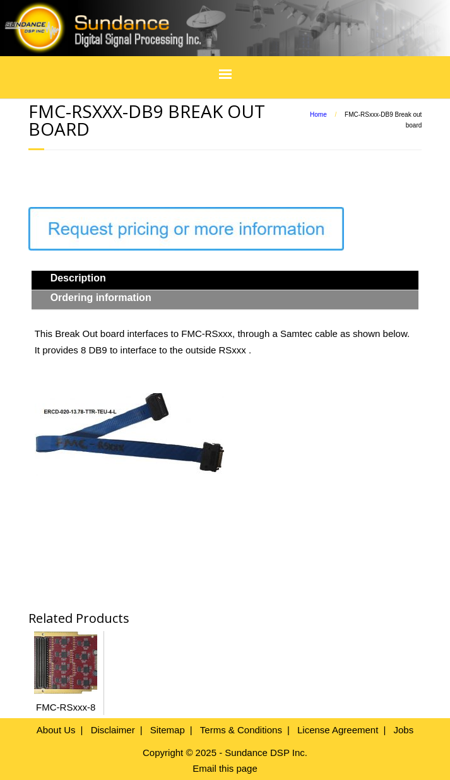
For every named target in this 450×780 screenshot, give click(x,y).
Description (78, 278)
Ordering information (100, 297)
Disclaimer (113, 729)
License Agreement (337, 729)
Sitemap (167, 729)
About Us (56, 729)
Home (318, 114)
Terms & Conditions (241, 729)
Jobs (403, 729)
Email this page (225, 768)
